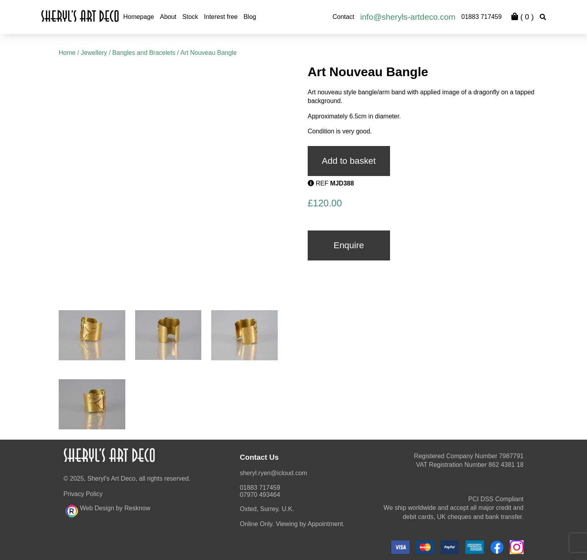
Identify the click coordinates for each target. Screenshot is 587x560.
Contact (343, 16)
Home (67, 52)
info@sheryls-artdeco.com (407, 16)
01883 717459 (481, 16)
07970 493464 (260, 494)
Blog (249, 16)
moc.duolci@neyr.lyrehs (273, 473)
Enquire (349, 245)
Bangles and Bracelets (143, 52)
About (168, 16)
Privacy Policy (83, 494)
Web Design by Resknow (107, 510)
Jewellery (94, 52)
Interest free (221, 16)
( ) (522, 17)
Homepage (138, 16)
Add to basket (349, 161)
